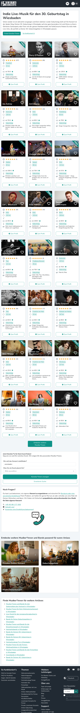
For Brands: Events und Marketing (48, 677)
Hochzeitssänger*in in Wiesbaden (18, 642)
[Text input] (69, 691)
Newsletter (44, 703)
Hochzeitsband (25, 678)
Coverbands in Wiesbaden (15, 655)
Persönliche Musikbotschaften (26, 697)
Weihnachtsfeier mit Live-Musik (29, 688)
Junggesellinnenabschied (28, 710)
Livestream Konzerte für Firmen (28, 702)
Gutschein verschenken (8, 680)
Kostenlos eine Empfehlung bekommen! (19, 509)
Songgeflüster (45, 680)
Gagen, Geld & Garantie (8, 678)
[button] (75, 3)
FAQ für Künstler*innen (8, 673)
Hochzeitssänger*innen (28, 680)
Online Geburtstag (27, 708)
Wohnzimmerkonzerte (28, 673)
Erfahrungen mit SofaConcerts (46, 690)
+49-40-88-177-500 (13, 505)
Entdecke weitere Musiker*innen (40, 444)
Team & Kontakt (46, 687)
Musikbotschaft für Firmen (29, 694)
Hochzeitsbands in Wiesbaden (17, 629)
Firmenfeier (24, 685)
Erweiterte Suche (40, 481)
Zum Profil (14, 84)
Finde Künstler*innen (11, 33)
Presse (43, 698)
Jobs (42, 696)
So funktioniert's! (29, 33)
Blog (42, 693)
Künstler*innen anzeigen (40, 477)
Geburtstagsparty (26, 675)
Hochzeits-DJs (25, 683)
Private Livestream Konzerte (29, 705)
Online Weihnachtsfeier (28, 692)
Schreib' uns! (9, 507)
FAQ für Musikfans (7, 675)
